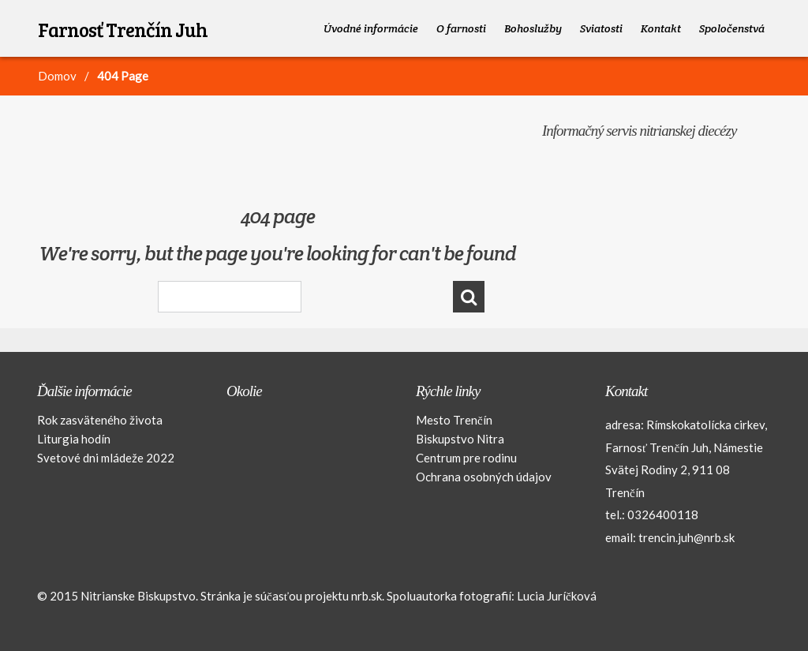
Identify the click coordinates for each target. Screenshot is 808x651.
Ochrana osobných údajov (484, 477)
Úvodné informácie (371, 28)
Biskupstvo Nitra (460, 439)
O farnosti (461, 28)
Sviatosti (601, 28)
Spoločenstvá (732, 28)
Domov (57, 76)
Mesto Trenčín (454, 420)
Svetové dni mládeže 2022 (105, 458)
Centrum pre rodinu (466, 458)
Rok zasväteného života (100, 420)
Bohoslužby (533, 28)
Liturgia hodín (73, 439)
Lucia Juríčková (557, 596)
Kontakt (661, 28)
